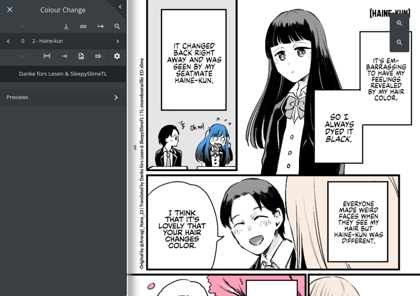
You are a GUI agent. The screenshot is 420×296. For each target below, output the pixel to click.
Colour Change (63, 10)
